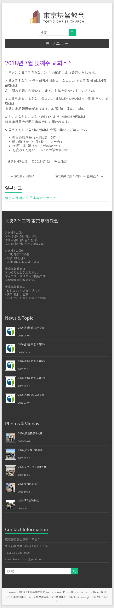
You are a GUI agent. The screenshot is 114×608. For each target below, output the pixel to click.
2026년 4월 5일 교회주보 (31, 327)
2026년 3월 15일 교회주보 (31, 378)
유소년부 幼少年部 (16, 597)
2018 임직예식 (23, 176)
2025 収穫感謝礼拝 (28, 483)
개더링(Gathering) (79, 597)
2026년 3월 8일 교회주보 (31, 394)
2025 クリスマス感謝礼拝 (32, 466)
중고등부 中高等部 (39, 597)
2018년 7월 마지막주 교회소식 (79, 176)
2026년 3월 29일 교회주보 (31, 344)
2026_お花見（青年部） (31, 450)
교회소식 (63, 161)
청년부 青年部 (58, 597)
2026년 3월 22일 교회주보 (31, 361)
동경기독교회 (19, 161)
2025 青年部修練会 (28, 500)
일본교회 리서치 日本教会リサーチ (30, 198)
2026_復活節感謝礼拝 (30, 433)
